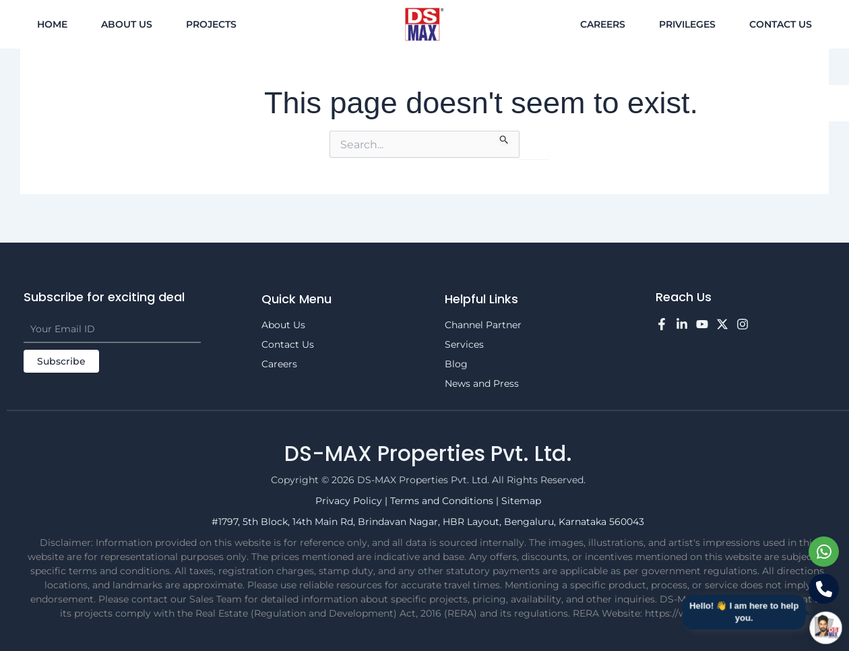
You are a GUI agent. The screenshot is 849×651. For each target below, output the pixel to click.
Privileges (687, 24)
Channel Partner (483, 325)
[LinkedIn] (682, 324)
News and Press (482, 383)
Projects (211, 24)
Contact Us (780, 24)
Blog (456, 364)
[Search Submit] (504, 137)
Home (52, 24)
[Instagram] (742, 324)
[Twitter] (722, 324)
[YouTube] (702, 324)
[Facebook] (662, 324)
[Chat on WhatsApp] (824, 551)
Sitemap (521, 501)
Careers (602, 24)
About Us (126, 24)
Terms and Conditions (443, 501)
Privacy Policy (350, 501)
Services (464, 344)
